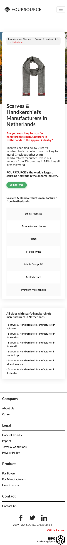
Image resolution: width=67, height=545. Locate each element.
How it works (10, 485)
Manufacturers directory (19, 39)
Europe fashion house (34, 226)
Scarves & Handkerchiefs (46, 39)
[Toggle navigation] (60, 9)
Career (6, 414)
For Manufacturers (14, 479)
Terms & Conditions (14, 447)
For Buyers (9, 473)
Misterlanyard (33, 277)
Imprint (6, 441)
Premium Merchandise (33, 290)
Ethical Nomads (33, 214)
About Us (8, 408)
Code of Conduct (13, 435)
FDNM (33, 239)
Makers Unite (33, 252)
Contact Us (9, 506)
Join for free (16, 185)
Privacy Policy (11, 452)
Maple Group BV (33, 264)
